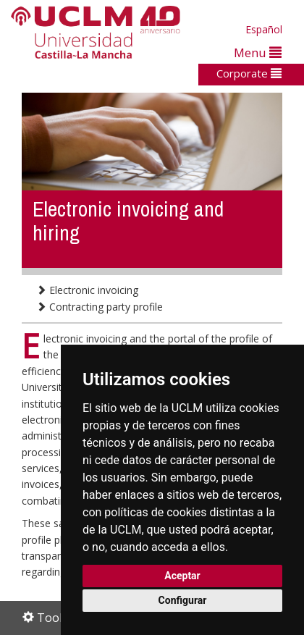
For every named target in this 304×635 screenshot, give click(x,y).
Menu (258, 52)
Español (263, 29)
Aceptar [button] (182, 575)
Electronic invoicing (87, 290)
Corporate (249, 73)
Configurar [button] (183, 600)
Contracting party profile (99, 307)
